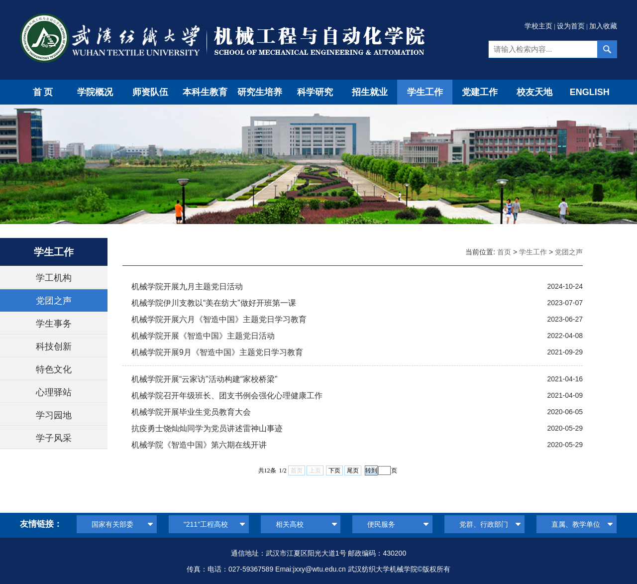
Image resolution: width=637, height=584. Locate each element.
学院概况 (95, 92)
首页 (44, 92)
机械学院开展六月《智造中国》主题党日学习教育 (219, 319)
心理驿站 (54, 392)
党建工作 (480, 92)
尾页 (353, 470)
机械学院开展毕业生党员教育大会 (191, 412)
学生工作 (425, 92)
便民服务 (381, 524)
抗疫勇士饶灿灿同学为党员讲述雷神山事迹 (207, 428)
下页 (334, 470)
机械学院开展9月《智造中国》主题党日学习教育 (217, 352)
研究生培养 (259, 92)
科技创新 (54, 346)
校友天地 (534, 92)
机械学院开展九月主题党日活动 (187, 286)
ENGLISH (590, 92)
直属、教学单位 (575, 524)
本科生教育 (205, 92)
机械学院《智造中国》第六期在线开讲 (199, 445)
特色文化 (54, 369)
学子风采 (54, 438)
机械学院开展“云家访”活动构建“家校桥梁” (204, 379)
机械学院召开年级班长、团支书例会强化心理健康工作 (226, 395)
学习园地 (54, 415)
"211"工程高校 (206, 524)
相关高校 (290, 524)
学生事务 (54, 324)
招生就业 (370, 92)
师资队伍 (150, 92)
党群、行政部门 (483, 524)
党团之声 (54, 301)
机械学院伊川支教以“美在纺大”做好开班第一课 (213, 303)
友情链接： (41, 524)
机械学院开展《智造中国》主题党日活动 (203, 336)
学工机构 (54, 278)
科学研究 (315, 92)
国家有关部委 (112, 524)
